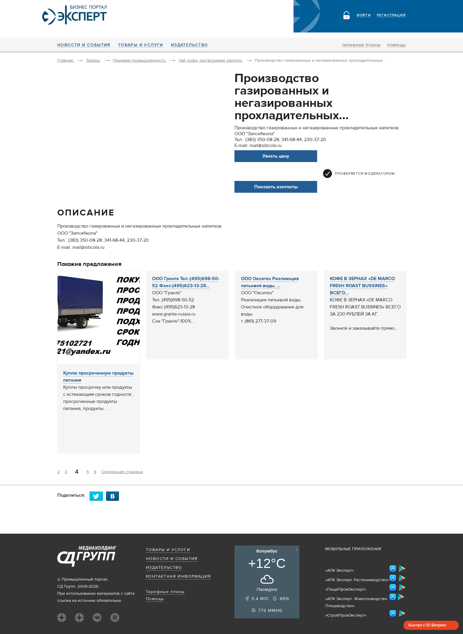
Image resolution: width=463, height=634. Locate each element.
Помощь (396, 45)
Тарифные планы (361, 45)
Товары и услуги (140, 45)
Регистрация (391, 15)
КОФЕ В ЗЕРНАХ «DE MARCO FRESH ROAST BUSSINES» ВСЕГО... (362, 286)
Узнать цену (276, 156)
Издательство (189, 45)
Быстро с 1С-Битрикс (427, 625)
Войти (364, 15)
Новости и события (83, 45)
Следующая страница (122, 472)
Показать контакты (276, 187)
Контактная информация (178, 576)
